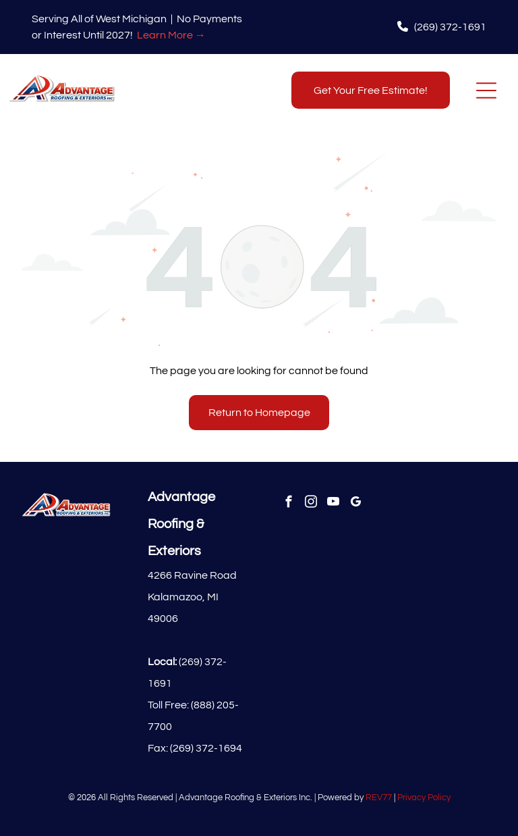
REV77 (379, 797)
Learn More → (171, 35)
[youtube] (333, 504)
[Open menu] (486, 90)
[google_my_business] (356, 504)
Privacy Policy (424, 797)
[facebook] (289, 504)
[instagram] (311, 504)
